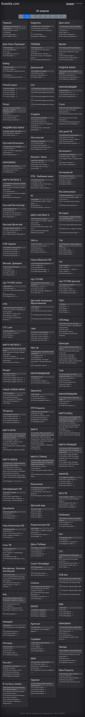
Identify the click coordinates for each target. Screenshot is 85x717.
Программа (70, 3)
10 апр (53, 16)
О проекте (78, 3)
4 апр (21, 16)
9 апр (47, 16)
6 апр (33, 16)
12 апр (63, 16)
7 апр (38, 16)
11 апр (58, 16)
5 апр (27, 16)
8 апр (43, 16)
